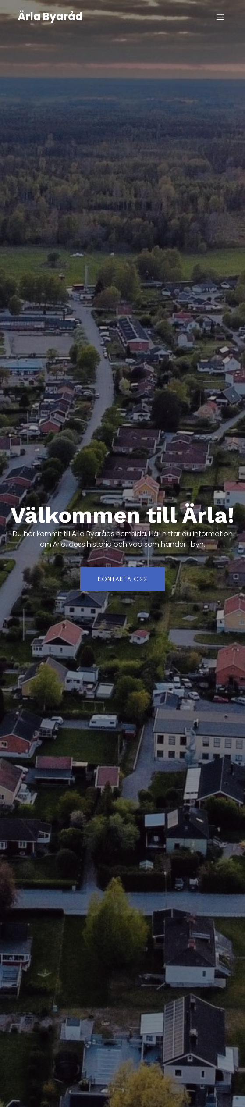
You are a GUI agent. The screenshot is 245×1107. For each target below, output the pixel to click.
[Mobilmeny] (220, 16)
